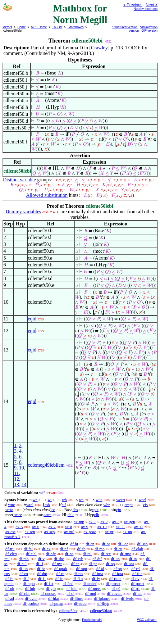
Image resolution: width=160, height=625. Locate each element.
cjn (118, 509)
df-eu (118, 548)
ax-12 (139, 526)
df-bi (74, 543)
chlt (70, 514)
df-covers (114, 593)
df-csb (78, 558)
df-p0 (116, 588)
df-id (100, 568)
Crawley (99, 47)
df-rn (60, 573)
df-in (133, 558)
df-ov (134, 578)
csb (47, 504)
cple (95, 509)
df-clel (31, 553)
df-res (78, 573)
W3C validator (147, 620)
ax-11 (120, 526)
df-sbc (59, 558)
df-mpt (81, 568)
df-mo (100, 548)
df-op (110, 563)
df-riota (115, 578)
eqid (32, 318)
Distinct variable (19, 179)
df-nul (22, 563)
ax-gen (129, 521)
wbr (106, 504)
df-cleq (11, 553)
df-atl (9, 598)
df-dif (97, 558)
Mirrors (7, 27)
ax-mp (79, 521)
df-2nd (67, 583)
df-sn (75, 563)
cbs (75, 509)
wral (29, 504)
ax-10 (102, 526)
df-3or (123, 543)
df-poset (137, 583)
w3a (99, 499)
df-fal (28, 548)
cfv (146, 504)
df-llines (76, 598)
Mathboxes (75, 27)
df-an (90, 543)
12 (16, 479)
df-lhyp (103, 603)
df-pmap (56, 603)
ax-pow (90, 531)
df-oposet (48, 593)
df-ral (87, 553)
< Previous (132, 4)
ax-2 (103, 521)
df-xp (117, 568)
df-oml (90, 593)
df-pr (93, 563)
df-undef (90, 583)
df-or (106, 543)
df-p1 (135, 588)
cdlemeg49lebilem (46, 465)
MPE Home (39, 27)
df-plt (9, 588)
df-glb (51, 588)
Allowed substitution (47, 195)
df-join (71, 588)
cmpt (129, 504)
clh (96, 514)
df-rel (135, 568)
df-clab (137, 548)
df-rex (106, 553)
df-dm (42, 573)
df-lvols (127, 598)
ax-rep (30, 531)
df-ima (97, 573)
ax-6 (35, 526)
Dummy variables (23, 211)
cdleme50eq (68, 610)
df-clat (24, 593)
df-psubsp (31, 603)
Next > (152, 4)
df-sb (81, 548)
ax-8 (68, 526)
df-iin (23, 568)
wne (11, 504)
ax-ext (10, 531)
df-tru (10, 548)
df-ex (46, 548)
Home (21, 27)
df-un (115, 558)
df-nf (64, 548)
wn (35, 499)
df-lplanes (102, 598)
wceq (120, 499)
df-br (41, 568)
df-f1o (78, 578)
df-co (24, 573)
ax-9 (84, 526)
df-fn (9, 578)
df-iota (117, 573)
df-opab (60, 568)
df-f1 (42, 578)
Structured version (125, 27)
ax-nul (69, 531)
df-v (41, 558)
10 (21, 467)
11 (16, 473)
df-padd (80, 603)
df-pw (57, 563)
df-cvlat (31, 598)
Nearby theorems (146, 9)
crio (10, 509)
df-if (39, 563)
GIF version (149, 30)
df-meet (94, 588)
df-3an (142, 543)
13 (16, 484)
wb (64, 499)
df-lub (30, 588)
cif (64, 504)
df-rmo (125, 553)
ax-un (127, 531)
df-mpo (28, 583)
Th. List (57, 27)
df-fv (96, 578)
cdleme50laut (101, 610)
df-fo (59, 578)
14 (23, 484)
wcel (142, 499)
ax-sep (49, 531)
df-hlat (53, 598)
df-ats (137, 593)
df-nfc (51, 553)
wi (50, 499)
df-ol (70, 593)
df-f (26, 578)
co (53, 509)
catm (47, 514)
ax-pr (109, 531)
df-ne (69, 553)
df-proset (113, 583)
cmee (17, 514)
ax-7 (52, 526)
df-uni (129, 563)
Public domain (92, 620)
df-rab (24, 558)
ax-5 (19, 526)
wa (81, 499)
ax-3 (115, 521)
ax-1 (92, 521)
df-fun (137, 573)
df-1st (48, 583)
